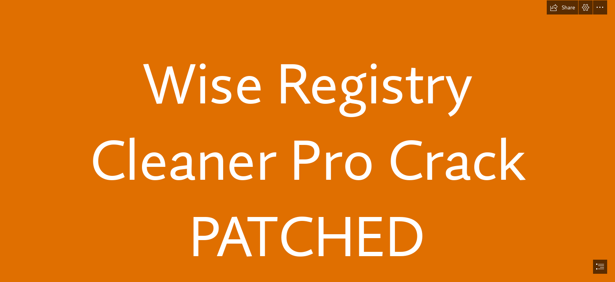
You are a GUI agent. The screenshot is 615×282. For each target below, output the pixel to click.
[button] (562, 7)
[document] (307, 141)
